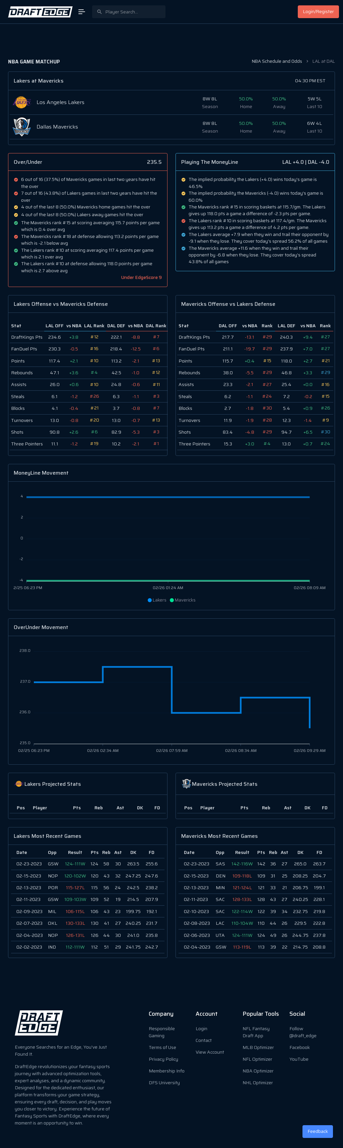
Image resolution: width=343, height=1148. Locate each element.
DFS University (164, 1082)
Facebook (299, 1047)
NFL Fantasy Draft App (256, 1032)
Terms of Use (162, 1047)
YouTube (298, 1059)
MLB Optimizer (258, 1047)
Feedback (318, 1131)
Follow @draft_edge (303, 1032)
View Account (210, 1052)
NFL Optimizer (257, 1059)
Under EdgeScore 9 (141, 277)
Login (201, 1028)
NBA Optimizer (258, 1070)
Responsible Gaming (162, 1032)
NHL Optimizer (258, 1082)
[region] (87, 901)
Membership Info (167, 1070)
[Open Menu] (81, 11)
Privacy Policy (163, 1059)
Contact (204, 1040)
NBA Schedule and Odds (277, 61)
